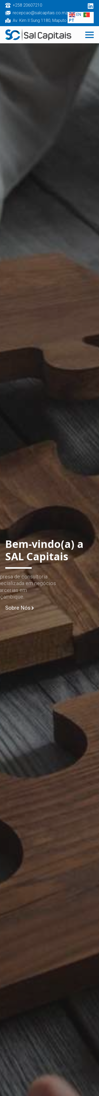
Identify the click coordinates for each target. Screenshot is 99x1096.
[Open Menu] (89, 35)
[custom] (90, 6)
